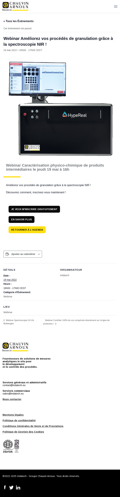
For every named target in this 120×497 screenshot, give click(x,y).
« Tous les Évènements (18, 21)
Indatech (64, 275)
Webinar (7, 296)
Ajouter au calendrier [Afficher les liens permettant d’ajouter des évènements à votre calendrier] (23, 254)
